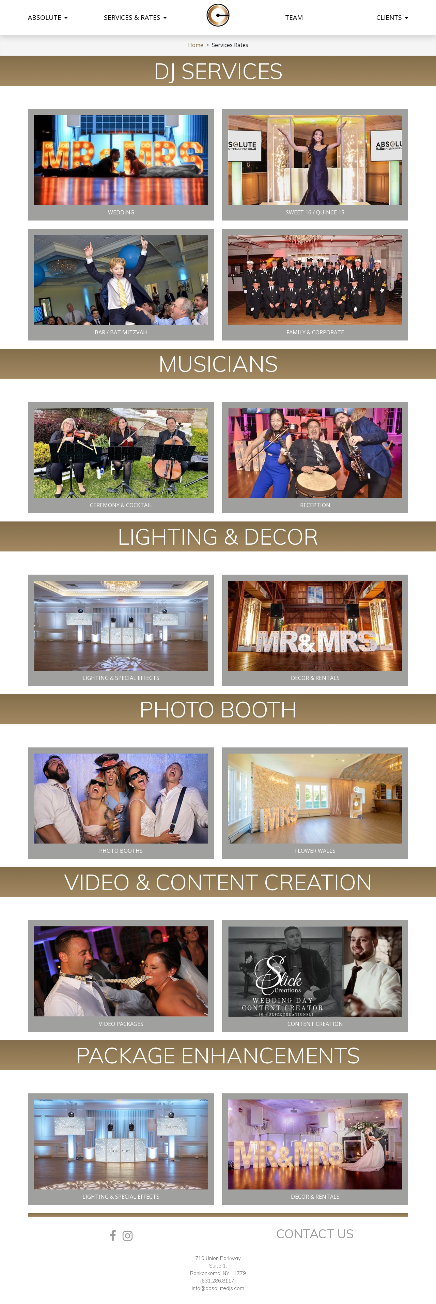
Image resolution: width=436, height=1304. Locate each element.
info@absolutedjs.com (218, 1288)
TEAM (294, 17)
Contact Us (315, 1233)
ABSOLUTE (47, 17)
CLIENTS (392, 17)
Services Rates (230, 45)
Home (195, 45)
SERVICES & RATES (135, 17)
